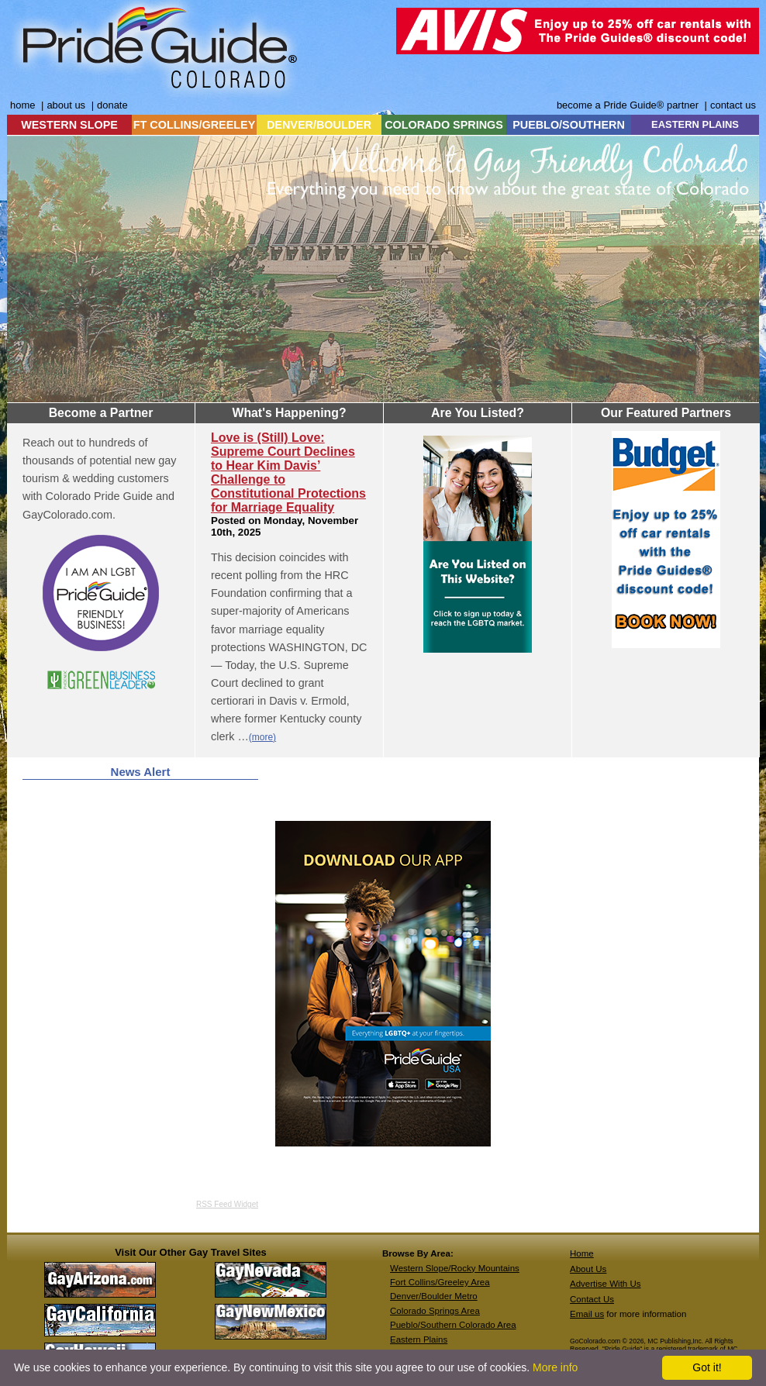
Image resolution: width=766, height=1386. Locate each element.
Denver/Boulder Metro (434, 1296)
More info (555, 1367)
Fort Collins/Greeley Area (440, 1282)
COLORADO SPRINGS (444, 125)
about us (66, 105)
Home (582, 1253)
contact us (733, 105)
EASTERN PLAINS (695, 124)
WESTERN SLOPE (69, 125)
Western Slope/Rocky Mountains (454, 1268)
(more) (262, 737)
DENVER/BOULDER (319, 125)
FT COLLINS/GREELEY (194, 125)
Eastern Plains (418, 1339)
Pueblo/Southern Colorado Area (453, 1324)
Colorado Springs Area (435, 1310)
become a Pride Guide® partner (628, 105)
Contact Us (592, 1299)
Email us (587, 1314)
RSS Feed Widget (227, 1204)
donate (112, 105)
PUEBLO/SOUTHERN (568, 125)
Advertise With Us (605, 1283)
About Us (588, 1269)
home (22, 105)
